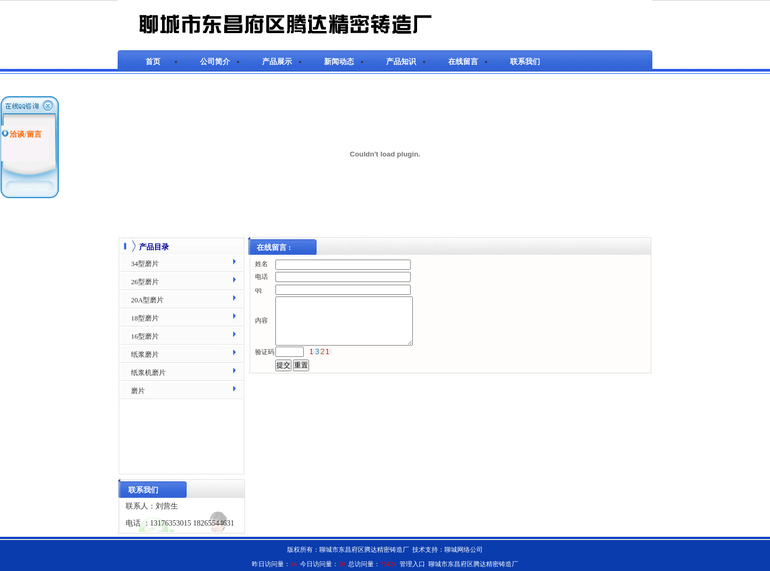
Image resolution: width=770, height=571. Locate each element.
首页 (152, 62)
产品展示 (277, 62)
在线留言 (463, 62)
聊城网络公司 (463, 549)
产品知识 (401, 62)
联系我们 (525, 62)
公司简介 (215, 62)
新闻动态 (339, 62)
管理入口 (412, 564)
